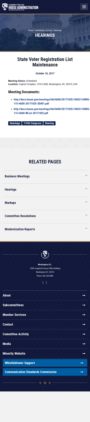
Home (30, 30)
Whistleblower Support (44, 363)
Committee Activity (43, 30)
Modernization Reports (20, 229)
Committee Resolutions (20, 216)
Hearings (58, 30)
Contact (44, 324)
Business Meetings (17, 176)
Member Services (44, 315)
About (44, 295)
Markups (10, 203)
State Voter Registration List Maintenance (45, 62)
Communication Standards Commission (44, 372)
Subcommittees (44, 305)
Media (44, 344)
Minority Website (44, 353)
